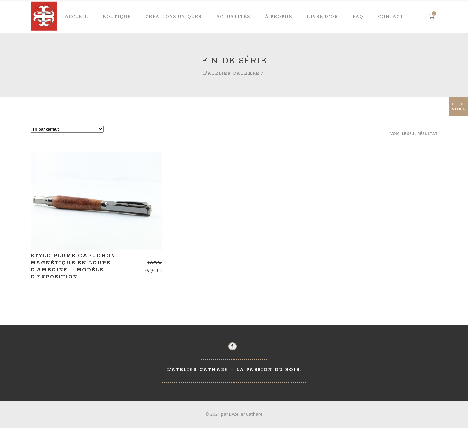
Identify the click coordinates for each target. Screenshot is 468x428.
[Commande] (67, 129)
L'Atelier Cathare (231, 73)
